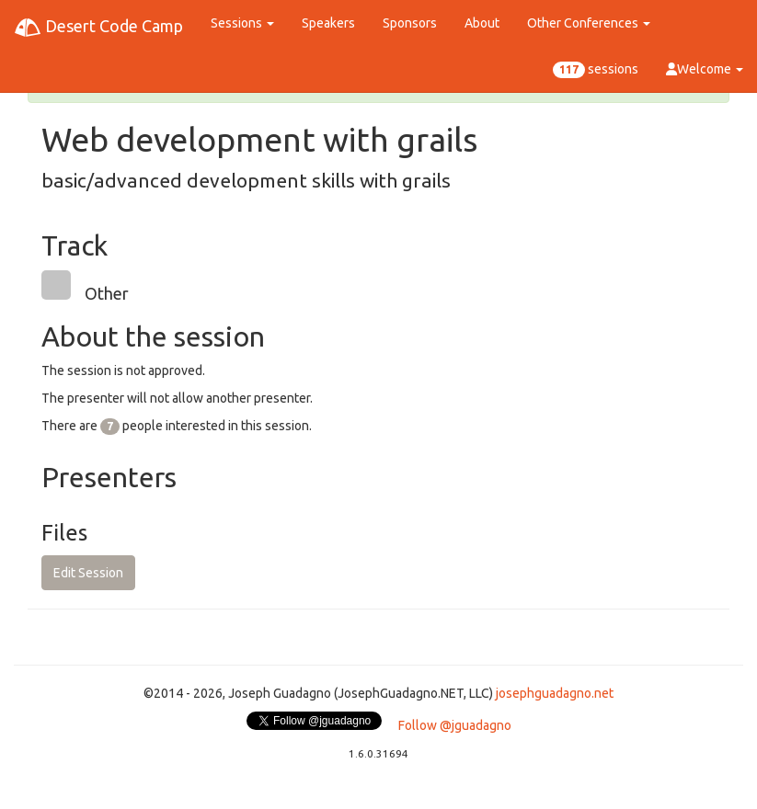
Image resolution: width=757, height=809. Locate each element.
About (482, 23)
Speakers (328, 23)
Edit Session (88, 572)
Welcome (704, 69)
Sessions (242, 23)
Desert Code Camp (98, 27)
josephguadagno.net (555, 693)
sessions (595, 70)
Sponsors (410, 23)
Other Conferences (588, 23)
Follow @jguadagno (454, 725)
